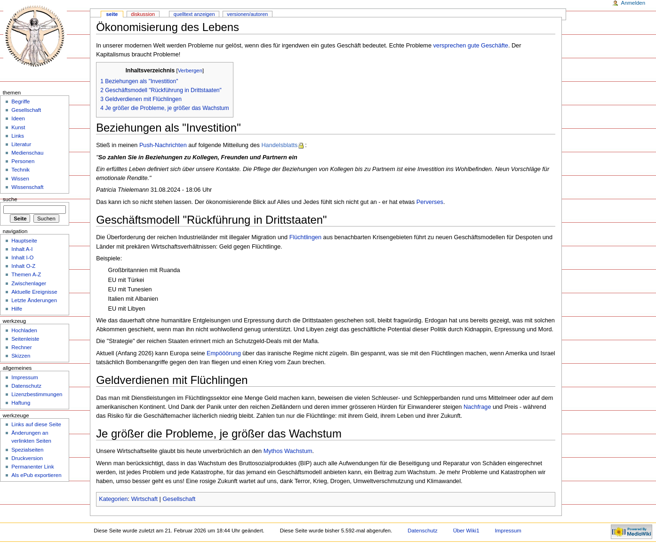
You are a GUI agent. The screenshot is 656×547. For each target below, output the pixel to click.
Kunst (18, 127)
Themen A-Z (26, 274)
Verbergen (190, 70)
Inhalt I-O (22, 257)
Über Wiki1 (466, 530)
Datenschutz (26, 386)
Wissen (20, 178)
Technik (20, 169)
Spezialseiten (27, 450)
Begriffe (20, 101)
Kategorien (113, 499)
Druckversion (27, 458)
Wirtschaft (144, 499)
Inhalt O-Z (23, 266)
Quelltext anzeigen (194, 14)
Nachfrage (477, 407)
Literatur (21, 144)
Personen (22, 161)
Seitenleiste (25, 339)
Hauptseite (24, 240)
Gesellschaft (178, 499)
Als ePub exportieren (36, 475)
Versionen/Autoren (247, 14)
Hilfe (16, 309)
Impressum (24, 377)
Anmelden (633, 3)
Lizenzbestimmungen (36, 394)
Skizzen (20, 356)
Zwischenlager (28, 283)
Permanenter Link (32, 466)
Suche (10, 199)
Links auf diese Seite (36, 424)
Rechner (21, 347)
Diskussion (143, 14)
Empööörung (224, 353)
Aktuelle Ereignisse (34, 292)
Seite (112, 14)
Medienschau (27, 153)
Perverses (429, 202)
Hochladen (24, 330)
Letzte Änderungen (34, 300)
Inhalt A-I (21, 249)
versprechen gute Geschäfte (470, 45)
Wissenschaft (27, 187)
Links (17, 136)
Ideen (18, 118)
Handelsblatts (279, 145)
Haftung (20, 403)
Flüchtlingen (305, 237)
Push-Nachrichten (163, 145)
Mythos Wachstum (288, 451)
